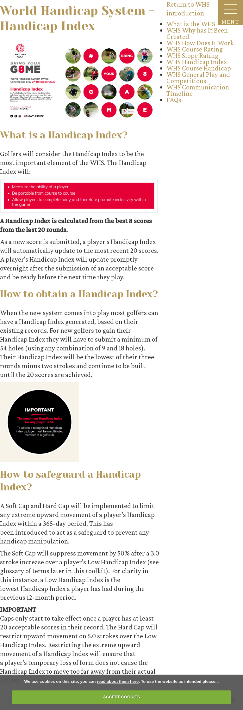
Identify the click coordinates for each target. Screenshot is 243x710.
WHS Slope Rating (192, 55)
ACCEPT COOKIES (121, 697)
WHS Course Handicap (198, 68)
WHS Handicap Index (196, 62)
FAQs (173, 100)
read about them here (118, 681)
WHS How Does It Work (200, 43)
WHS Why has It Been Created (197, 33)
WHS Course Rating (194, 49)
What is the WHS (190, 24)
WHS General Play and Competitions (198, 77)
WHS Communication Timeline (197, 90)
